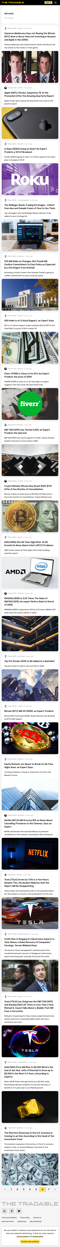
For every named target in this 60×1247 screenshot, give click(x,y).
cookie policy (37, 1236)
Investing (20, 656)
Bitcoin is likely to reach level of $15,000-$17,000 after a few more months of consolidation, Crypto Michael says (28, 495)
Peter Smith (10, 28)
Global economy (23, 934)
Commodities (22, 1062)
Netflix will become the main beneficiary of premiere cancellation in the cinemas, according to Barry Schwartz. (28, 833)
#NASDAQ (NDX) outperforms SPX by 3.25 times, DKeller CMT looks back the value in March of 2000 (30, 611)
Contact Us (37, 1218)
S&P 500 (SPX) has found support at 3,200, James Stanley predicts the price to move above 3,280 (29, 439)
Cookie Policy (21, 1221)
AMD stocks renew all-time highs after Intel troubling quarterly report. (27, 551)
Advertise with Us (8, 1221)
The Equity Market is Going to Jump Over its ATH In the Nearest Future (27, 773)
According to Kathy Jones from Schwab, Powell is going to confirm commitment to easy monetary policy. (29, 274)
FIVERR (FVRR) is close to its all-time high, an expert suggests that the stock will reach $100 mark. (26, 383)
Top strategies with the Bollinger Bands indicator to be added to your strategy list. (27, 214)
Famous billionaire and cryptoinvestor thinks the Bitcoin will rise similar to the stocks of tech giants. (29, 46)
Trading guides (23, 200)
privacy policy (22, 1236)
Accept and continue (30, 1242)
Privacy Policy (25, 1218)
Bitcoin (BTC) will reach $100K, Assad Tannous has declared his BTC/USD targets (29, 717)
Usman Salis (10, 88)
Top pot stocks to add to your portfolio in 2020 (24, 666)
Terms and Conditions (9, 1218)
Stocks (20, 88)
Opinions (21, 815)
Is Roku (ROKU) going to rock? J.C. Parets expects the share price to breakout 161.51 (29, 158)
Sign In (48, 2)
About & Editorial (35, 1221)
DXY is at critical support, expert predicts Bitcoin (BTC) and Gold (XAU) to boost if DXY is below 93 (29, 327)
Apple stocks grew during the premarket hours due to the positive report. (28, 102)
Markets (20, 144)
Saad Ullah (10, 425)
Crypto (20, 28)
